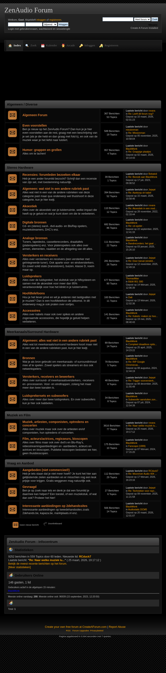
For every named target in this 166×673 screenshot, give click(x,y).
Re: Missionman (136, 132)
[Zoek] (118, 19)
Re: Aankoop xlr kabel (139, 192)
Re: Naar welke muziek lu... (142, 425)
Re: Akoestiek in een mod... (142, 208)
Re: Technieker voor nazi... (142, 490)
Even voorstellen (34, 125)
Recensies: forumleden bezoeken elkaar (51, 174)
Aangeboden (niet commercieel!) (46, 470)
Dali (130, 297)
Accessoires (31, 310)
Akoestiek (29, 206)
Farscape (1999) (137, 446)
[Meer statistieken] (19, 567)
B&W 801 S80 (135, 281)
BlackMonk (131, 148)
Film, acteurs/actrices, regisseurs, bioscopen (55, 438)
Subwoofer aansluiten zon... (142, 399)
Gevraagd (29, 487)
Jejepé (151, 189)
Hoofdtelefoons (33, 293)
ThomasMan (132, 278)
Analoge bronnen (34, 238)
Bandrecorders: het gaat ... (142, 243)
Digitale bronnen (34, 222)
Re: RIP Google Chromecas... (135, 363)
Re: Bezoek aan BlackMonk (142, 177)
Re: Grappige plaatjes (139, 151)
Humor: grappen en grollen (41, 150)
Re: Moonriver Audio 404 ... (142, 473)
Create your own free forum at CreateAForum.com (76, 626)
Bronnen (28, 358)
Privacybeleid (96, 630)
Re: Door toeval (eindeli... (141, 261)
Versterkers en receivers (40, 255)
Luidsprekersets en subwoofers (45, 395)
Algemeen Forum (34, 115)
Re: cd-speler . (136, 226)
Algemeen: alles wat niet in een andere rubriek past (59, 340)
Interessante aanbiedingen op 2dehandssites (54, 506)
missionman (132, 129)
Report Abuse (117, 626)
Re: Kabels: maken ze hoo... (143, 316)
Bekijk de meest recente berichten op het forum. (37, 563)
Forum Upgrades (80, 630)
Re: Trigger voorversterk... (141, 380)
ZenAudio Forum (28, 10)
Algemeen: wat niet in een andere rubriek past (55, 188)
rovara (151, 110)
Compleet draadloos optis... (142, 344)
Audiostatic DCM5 (137, 509)
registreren (55, 19)
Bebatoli (152, 173)
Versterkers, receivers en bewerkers (48, 376)
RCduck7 (153, 471)
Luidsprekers (32, 276)
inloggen (41, 19)
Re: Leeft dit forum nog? (141, 113)
